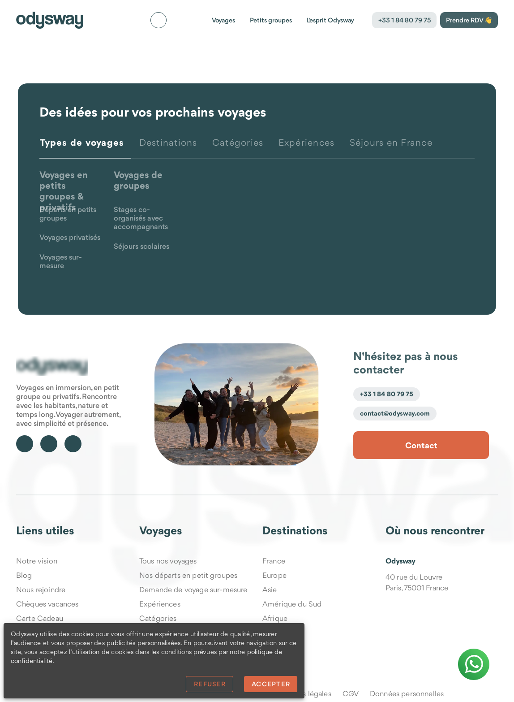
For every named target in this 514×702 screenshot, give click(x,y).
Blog (24, 575)
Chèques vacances (47, 604)
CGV (351, 693)
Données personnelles (407, 693)
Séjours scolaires (141, 246)
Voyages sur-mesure (60, 262)
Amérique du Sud (291, 604)
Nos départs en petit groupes (188, 575)
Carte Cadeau (39, 618)
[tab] (85, 148)
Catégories (158, 618)
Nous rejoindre (40, 589)
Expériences (159, 604)
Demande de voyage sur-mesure (193, 589)
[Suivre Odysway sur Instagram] (72, 443)
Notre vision (36, 561)
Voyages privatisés (69, 238)
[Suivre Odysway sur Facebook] (24, 443)
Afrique (274, 618)
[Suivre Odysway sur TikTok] (48, 443)
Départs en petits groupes (67, 214)
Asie (269, 589)
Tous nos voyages (168, 561)
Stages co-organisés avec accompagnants (141, 218)
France (273, 561)
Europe (274, 575)
